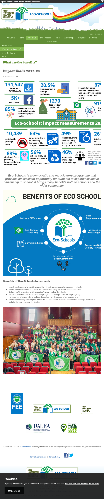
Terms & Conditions (38, 457)
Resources (52, 41)
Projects (81, 37)
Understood (14, 491)
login (91, 34)
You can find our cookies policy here (82, 484)
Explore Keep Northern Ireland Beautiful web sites (20, 1)
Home (21, 37)
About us (32, 37)
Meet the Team (8, 53)
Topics (57, 37)
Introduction (7, 45)
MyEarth (11, 37)
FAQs (4, 56)
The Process (45, 37)
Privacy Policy (54, 457)
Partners (93, 37)
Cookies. (12, 479)
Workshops (69, 37)
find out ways (25, 446)
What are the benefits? (11, 49)
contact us (98, 34)
